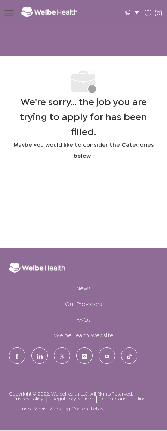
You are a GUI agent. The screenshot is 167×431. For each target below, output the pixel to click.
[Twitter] (62, 355)
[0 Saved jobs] (154, 11)
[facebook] (17, 355)
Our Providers (83, 303)
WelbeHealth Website (84, 334)
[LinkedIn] (39, 355)
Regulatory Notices (72, 398)
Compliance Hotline (124, 398)
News (83, 287)
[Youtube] (107, 355)
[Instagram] (84, 355)
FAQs (84, 318)
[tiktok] (129, 355)
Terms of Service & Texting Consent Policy (58, 408)
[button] (132, 12)
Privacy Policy (28, 398)
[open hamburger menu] (9, 12)
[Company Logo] (54, 12)
